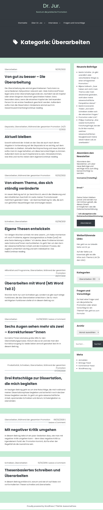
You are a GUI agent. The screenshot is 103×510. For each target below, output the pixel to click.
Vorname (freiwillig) (87, 181)
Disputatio (9, 127)
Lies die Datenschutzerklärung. (87, 211)
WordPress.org (85, 372)
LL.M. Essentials (85, 256)
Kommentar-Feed (87, 369)
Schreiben (9, 222)
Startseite (22, 23)
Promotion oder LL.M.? (89, 117)
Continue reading (35, 108)
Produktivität (13, 365)
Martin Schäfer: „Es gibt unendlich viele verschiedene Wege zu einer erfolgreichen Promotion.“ (89, 78)
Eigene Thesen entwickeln (29, 229)
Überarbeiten (11, 70)
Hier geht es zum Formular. (86, 315)
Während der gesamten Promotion (44, 127)
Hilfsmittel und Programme (17, 271)
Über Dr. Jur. (37, 23)
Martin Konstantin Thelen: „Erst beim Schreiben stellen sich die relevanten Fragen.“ (89, 110)
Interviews (53, 23)
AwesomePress (70, 506)
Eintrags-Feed (85, 366)
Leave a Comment (57, 319)
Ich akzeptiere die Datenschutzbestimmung (90, 218)
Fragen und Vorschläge (74, 23)
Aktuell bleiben (19, 137)
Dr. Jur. (51, 6)
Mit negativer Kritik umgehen (33, 430)
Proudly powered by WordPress (40, 506)
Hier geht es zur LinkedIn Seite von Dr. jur (88, 249)
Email (80, 191)
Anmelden (83, 363)
